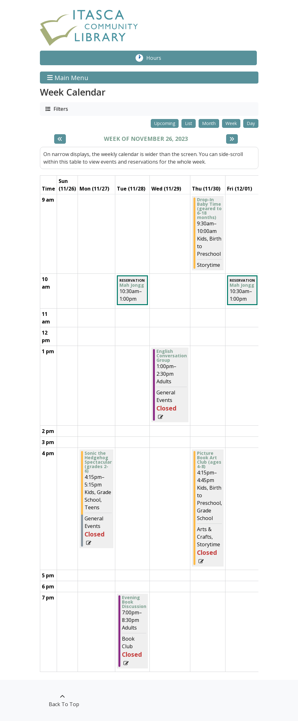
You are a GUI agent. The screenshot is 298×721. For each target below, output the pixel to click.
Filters (60, 108)
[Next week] (232, 139)
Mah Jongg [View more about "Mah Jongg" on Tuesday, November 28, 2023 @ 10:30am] (131, 285)
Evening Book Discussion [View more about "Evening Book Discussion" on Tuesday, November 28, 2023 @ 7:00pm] (134, 602)
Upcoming (164, 123)
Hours (157, 58)
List (188, 123)
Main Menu (67, 77)
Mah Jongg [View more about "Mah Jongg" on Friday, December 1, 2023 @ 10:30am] (242, 285)
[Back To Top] (62, 700)
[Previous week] (60, 139)
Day (251, 123)
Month (209, 123)
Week (231, 123)
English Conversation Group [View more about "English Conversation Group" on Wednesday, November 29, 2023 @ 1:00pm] (171, 355)
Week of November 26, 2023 (146, 138)
